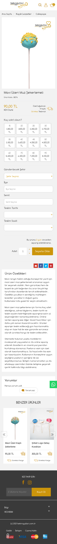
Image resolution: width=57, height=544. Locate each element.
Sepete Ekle (42, 251)
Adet (14, 251)
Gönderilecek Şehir (15, 169)
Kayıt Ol (41, 492)
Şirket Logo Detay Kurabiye (40, 444)
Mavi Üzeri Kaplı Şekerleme (13, 444)
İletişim (18, 530)
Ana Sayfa (7, 14)
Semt (7, 195)
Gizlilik (9, 530)
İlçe (6, 182)
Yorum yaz (30, 390)
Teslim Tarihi (11, 208)
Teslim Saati (10, 220)
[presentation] (4, 434)
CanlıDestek (53, 384)
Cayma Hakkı (31, 530)
